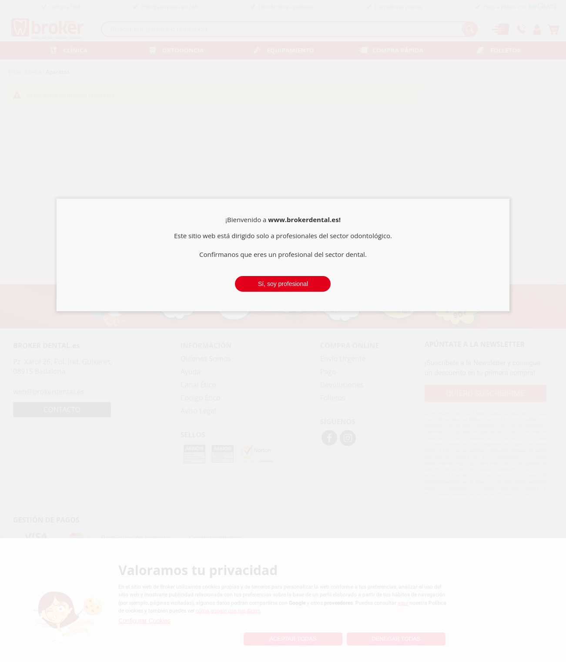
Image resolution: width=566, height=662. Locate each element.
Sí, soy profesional (283, 283)
